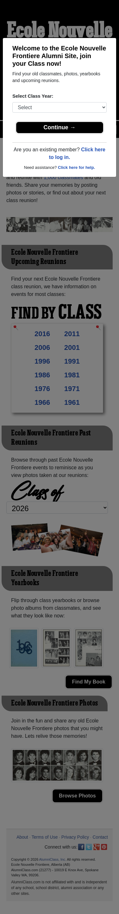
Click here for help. (76, 167)
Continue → (59, 127)
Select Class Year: (32, 96)
